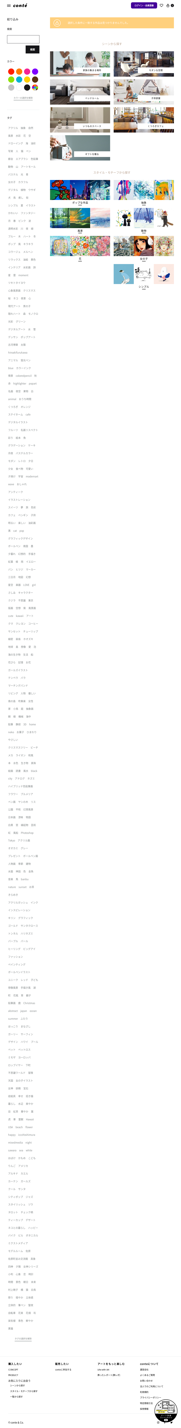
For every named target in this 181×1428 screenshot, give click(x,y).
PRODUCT (13, 1375)
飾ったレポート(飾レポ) (109, 1375)
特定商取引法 (146, 1403)
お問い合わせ (146, 1380)
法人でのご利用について (151, 1386)
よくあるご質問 (147, 1375)
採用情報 (144, 1408)
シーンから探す (17, 1385)
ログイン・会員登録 (144, 5)
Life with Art (103, 1369)
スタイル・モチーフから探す (24, 1391)
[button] (80, 202)
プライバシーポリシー (150, 1397)
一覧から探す (16, 1396)
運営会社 (144, 1369)
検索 (32, 49)
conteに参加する (63, 1369)
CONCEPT (13, 1369)
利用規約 (144, 1391)
